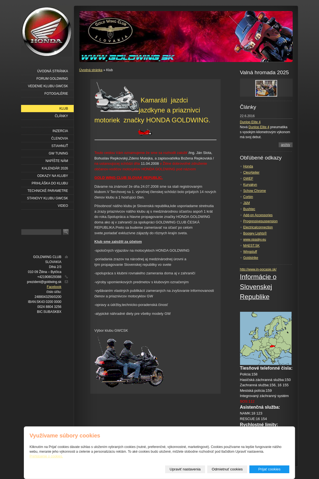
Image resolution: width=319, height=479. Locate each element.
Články (61, 116)
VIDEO (63, 206)
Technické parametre (47, 191)
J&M (246, 203)
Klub (63, 108)
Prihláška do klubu (50, 183)
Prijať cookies (269, 469)
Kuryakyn (250, 185)
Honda (248, 166)
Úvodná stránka (91, 70)
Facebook (54, 287)
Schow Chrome (254, 191)
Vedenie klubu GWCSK (48, 86)
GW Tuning (58, 153)
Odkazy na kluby (52, 176)
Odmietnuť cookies (227, 469)
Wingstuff (250, 252)
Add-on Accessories (258, 215)
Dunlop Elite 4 (250, 122)
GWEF (248, 179)
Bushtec (249, 209)
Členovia (59, 138)
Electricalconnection (258, 227)
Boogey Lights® (255, 233)
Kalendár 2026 (55, 168)
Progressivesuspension (260, 221)
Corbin (248, 197)
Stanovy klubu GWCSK (47, 198)
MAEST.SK (251, 246)
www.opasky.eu (254, 239)
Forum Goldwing (52, 79)
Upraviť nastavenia (185, 469)
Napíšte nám (56, 161)
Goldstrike (250, 258)
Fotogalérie (56, 94)
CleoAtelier (251, 172)
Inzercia (60, 131)
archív (285, 145)
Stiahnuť (60, 146)
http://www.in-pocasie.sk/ (258, 269)
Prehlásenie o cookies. (46, 456)
